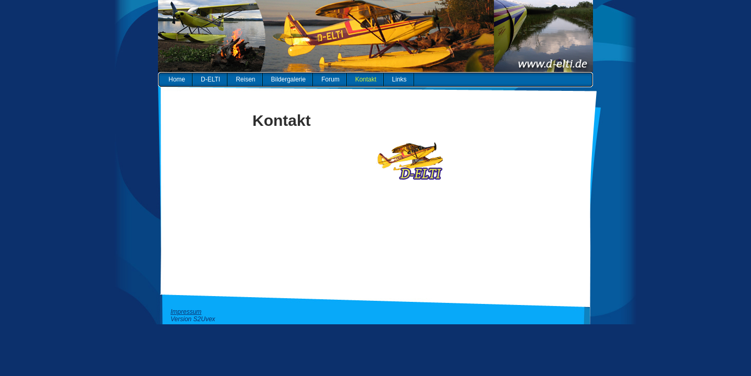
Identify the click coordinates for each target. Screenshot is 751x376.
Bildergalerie (288, 79)
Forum (330, 79)
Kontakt (366, 79)
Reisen (245, 79)
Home (176, 79)
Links (399, 79)
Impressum (186, 311)
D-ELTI (210, 79)
